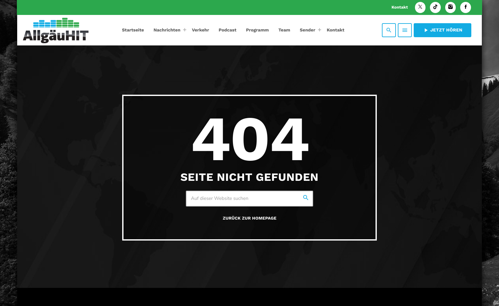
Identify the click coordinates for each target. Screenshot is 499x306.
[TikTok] (435, 7)
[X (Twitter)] (420, 7)
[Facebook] (465, 7)
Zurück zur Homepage (250, 218)
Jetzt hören (442, 30)
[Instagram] (450, 7)
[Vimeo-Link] (55, 30)
